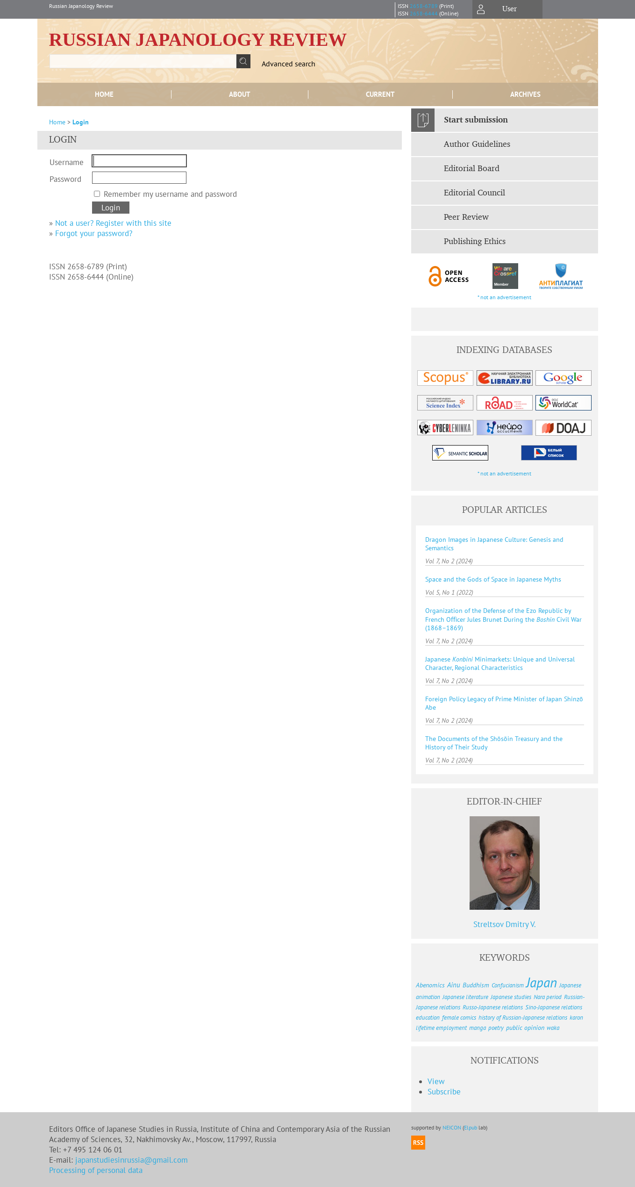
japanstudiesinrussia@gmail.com (131, 1160)
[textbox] (143, 61)
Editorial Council (474, 193)
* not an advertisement (504, 297)
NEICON (451, 1127)
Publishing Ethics (475, 241)
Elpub (470, 1127)
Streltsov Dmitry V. (504, 924)
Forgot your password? (93, 233)
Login (80, 122)
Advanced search (288, 63)
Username (67, 162)
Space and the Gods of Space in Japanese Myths (493, 579)
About (239, 94)
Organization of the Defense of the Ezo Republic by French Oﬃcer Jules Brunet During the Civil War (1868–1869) (503, 619)
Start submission (476, 120)
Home (104, 94)
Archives (525, 94)
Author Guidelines (477, 144)
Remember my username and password (170, 194)
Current (380, 94)
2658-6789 (424, 5)
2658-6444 (424, 13)
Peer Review (466, 217)
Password (65, 179)
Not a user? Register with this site (113, 223)
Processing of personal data (96, 1170)
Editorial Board (471, 169)
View (436, 1081)
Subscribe (444, 1091)
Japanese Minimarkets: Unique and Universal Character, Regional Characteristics (500, 663)
